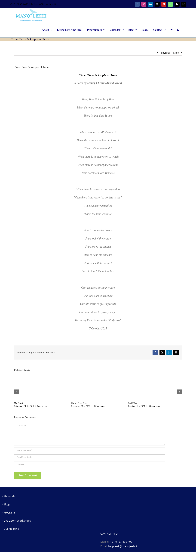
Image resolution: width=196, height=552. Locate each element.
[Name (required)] (89, 450)
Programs (9, 512)
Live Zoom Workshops (17, 520)
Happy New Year (79, 403)
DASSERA (132, 403)
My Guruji (18, 403)
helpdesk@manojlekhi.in (44, 4)
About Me (9, 496)
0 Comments (41, 406)
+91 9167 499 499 (121, 541)
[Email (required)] (89, 457)
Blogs (6, 504)
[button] (178, 29)
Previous (165, 52)
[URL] (89, 464)
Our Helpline (11, 528)
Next (176, 52)
